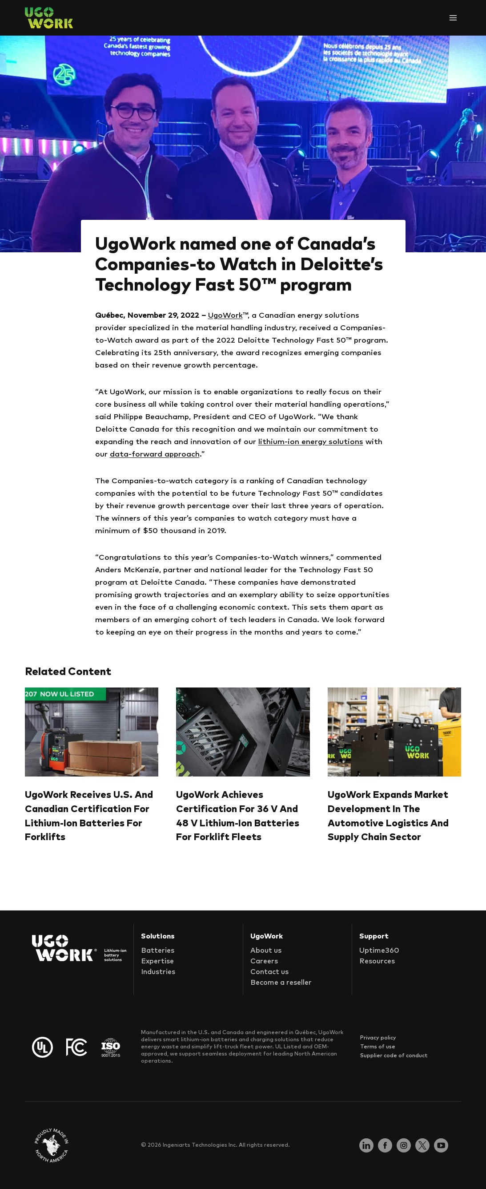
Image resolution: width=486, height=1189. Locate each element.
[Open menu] (453, 17)
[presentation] (91, 732)
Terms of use (377, 1047)
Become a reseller (281, 982)
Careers (264, 961)
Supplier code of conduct (394, 1056)
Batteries (157, 950)
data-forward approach (155, 454)
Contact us (269, 971)
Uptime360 (379, 950)
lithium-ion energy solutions (310, 442)
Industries (158, 971)
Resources (377, 961)
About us (265, 950)
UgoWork (225, 315)
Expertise (157, 961)
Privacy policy (378, 1038)
